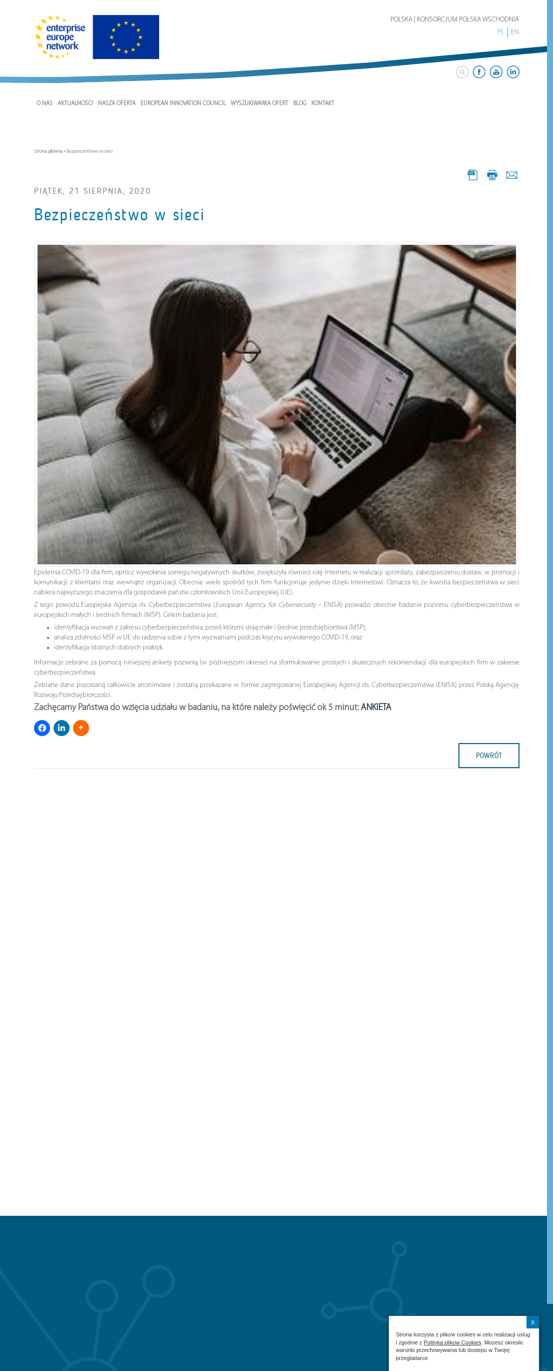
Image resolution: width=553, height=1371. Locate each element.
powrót (489, 755)
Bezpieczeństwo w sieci (119, 215)
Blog (299, 104)
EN (515, 32)
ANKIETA (376, 708)
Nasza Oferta (117, 104)
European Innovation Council (183, 104)
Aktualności (75, 104)
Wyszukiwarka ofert (259, 104)
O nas (45, 104)
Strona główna (48, 151)
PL (500, 32)
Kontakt (322, 104)
